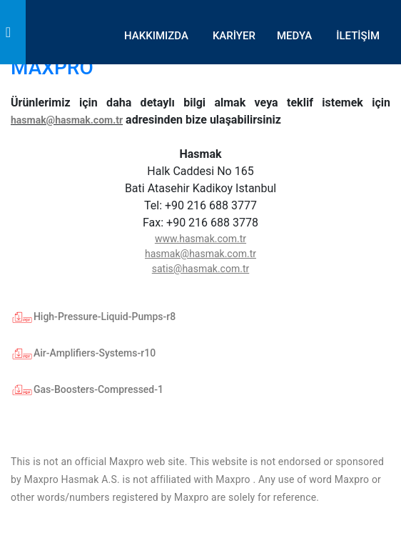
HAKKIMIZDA (156, 35)
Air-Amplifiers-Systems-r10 (83, 353)
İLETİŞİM (358, 35)
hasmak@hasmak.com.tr (67, 120)
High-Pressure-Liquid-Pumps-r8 (93, 316)
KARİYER (234, 35)
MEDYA (294, 35)
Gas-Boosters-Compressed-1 (87, 389)
